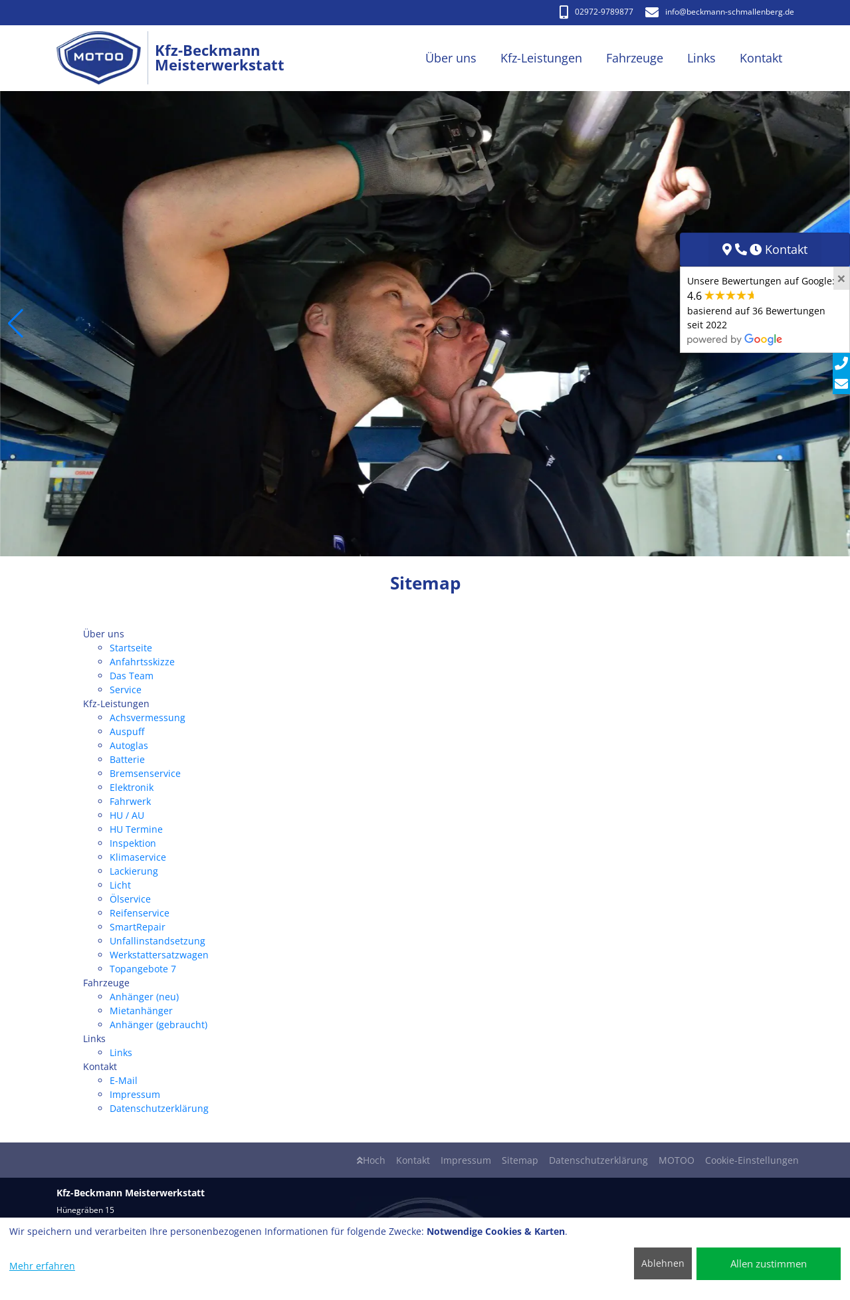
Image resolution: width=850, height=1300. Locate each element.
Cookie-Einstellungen (752, 1160)
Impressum (135, 1094)
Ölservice (130, 899)
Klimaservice (138, 857)
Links (121, 1052)
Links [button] (701, 58)
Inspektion (133, 843)
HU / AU (127, 815)
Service (126, 689)
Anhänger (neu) (144, 996)
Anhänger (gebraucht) (158, 1024)
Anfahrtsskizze (142, 661)
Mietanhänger (141, 1010)
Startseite (131, 647)
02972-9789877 (596, 11)
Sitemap (520, 1160)
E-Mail (124, 1080)
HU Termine (136, 829)
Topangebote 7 (143, 968)
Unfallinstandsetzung (157, 940)
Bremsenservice (145, 773)
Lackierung (134, 871)
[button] (16, 323)
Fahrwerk (130, 801)
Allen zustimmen (768, 1263)
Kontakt (413, 1160)
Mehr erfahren (42, 1265)
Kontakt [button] (761, 58)
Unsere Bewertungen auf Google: (761, 309)
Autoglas (129, 745)
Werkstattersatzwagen (159, 954)
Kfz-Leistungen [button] (541, 58)
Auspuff (127, 731)
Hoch (371, 1160)
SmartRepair (137, 927)
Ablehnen (663, 1263)
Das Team (132, 675)
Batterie (127, 759)
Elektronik (132, 787)
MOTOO (676, 1160)
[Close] (841, 278)
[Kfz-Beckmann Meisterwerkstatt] (106, 58)
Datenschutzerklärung (159, 1108)
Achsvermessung (147, 717)
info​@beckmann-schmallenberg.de (719, 11)
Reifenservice (139, 913)
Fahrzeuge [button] (634, 58)
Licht (120, 885)
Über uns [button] (451, 58)
